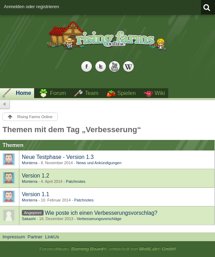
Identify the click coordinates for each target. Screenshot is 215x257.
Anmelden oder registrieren (31, 6)
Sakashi (29, 219)
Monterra (29, 163)
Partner (35, 236)
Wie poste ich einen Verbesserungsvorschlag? (101, 213)
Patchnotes (75, 181)
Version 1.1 (35, 194)
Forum (58, 93)
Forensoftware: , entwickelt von (107, 248)
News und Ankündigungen (98, 163)
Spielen (127, 93)
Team (91, 93)
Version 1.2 (35, 176)
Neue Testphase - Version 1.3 (58, 157)
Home (23, 93)
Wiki (160, 93)
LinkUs (52, 236)
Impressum (13, 236)
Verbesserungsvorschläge (99, 219)
